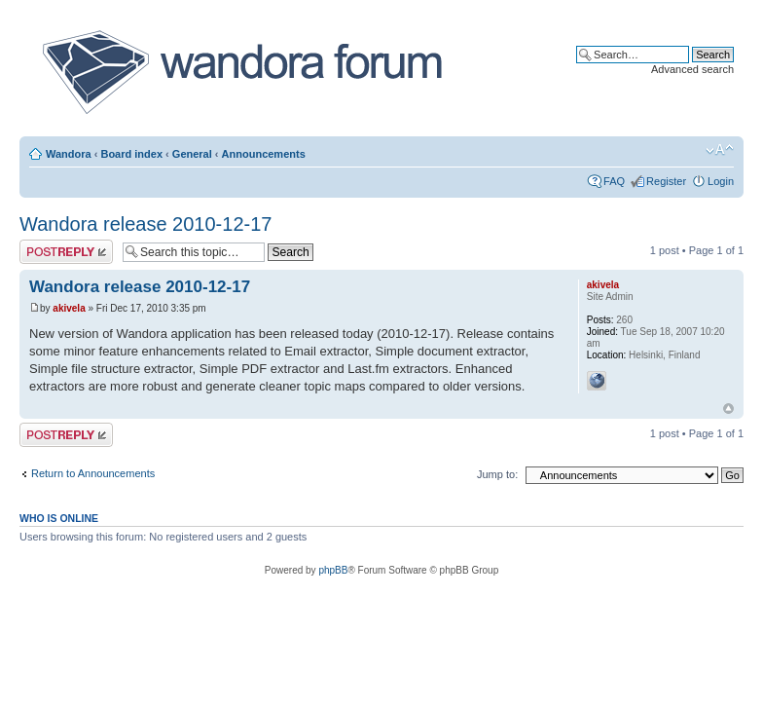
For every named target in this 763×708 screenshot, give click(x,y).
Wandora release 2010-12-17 (145, 224)
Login (721, 181)
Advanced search (692, 69)
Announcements (264, 154)
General (192, 154)
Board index (131, 154)
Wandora (68, 154)
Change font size (720, 150)
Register (666, 181)
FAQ (614, 181)
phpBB (332, 570)
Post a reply (66, 252)
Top (728, 408)
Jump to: (497, 474)
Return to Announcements (93, 473)
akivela (69, 308)
